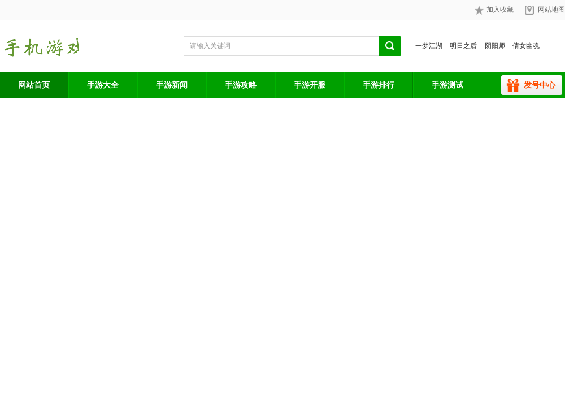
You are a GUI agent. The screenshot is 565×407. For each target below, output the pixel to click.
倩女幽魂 (526, 46)
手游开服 (309, 84)
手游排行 (378, 84)
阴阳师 (495, 46)
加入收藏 (494, 10)
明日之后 (463, 46)
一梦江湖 (428, 46)
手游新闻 (172, 84)
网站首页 (34, 84)
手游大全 (103, 84)
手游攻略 (241, 84)
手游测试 (447, 84)
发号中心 (539, 84)
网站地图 (551, 10)
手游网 (39, 46)
